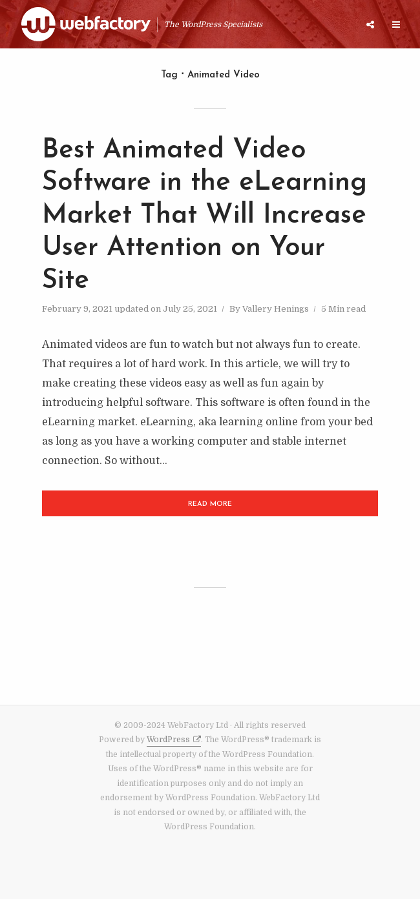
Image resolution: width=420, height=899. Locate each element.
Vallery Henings (275, 309)
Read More (210, 504)
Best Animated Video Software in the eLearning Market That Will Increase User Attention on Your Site (204, 216)
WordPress (168, 739)
